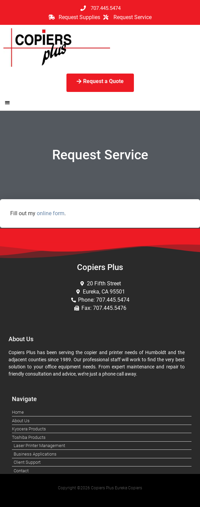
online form (50, 213)
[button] (7, 103)
